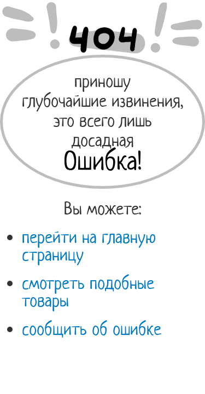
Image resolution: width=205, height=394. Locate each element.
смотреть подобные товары (88, 291)
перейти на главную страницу (89, 245)
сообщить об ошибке (91, 329)
